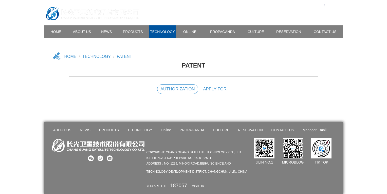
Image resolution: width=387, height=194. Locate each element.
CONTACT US (325, 32)
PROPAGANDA (222, 32)
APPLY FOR (215, 89)
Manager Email (314, 130)
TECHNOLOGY (162, 32)
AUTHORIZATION (177, 89)
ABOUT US (82, 32)
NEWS (106, 32)
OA (308, 5)
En (333, 5)
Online (189, 32)
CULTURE (256, 32)
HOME (55, 32)
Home (70, 56)
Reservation (288, 32)
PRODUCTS (133, 32)
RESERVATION (250, 130)
